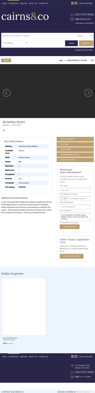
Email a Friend (67, 158)
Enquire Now (70, 225)
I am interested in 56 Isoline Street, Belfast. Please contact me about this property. (75, 216)
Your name (64, 185)
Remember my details (70, 221)
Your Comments (66, 209)
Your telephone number (69, 193)
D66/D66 (22, 186)
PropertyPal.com (83, 391)
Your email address (66, 201)
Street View (65, 148)
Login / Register (86, 3)
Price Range (8, 43)
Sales (80, 36)
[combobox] (64, 197)
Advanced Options (84, 49)
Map (64, 143)
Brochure (69, 153)
